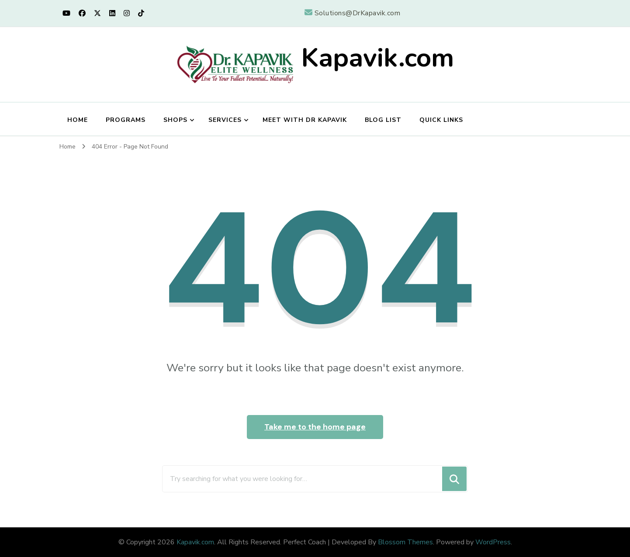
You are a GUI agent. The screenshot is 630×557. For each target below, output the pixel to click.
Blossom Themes (405, 542)
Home (77, 120)
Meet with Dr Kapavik (305, 120)
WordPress (493, 542)
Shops (175, 120)
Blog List (383, 120)
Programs (125, 120)
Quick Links (441, 120)
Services (225, 120)
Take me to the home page (315, 427)
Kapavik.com (377, 58)
